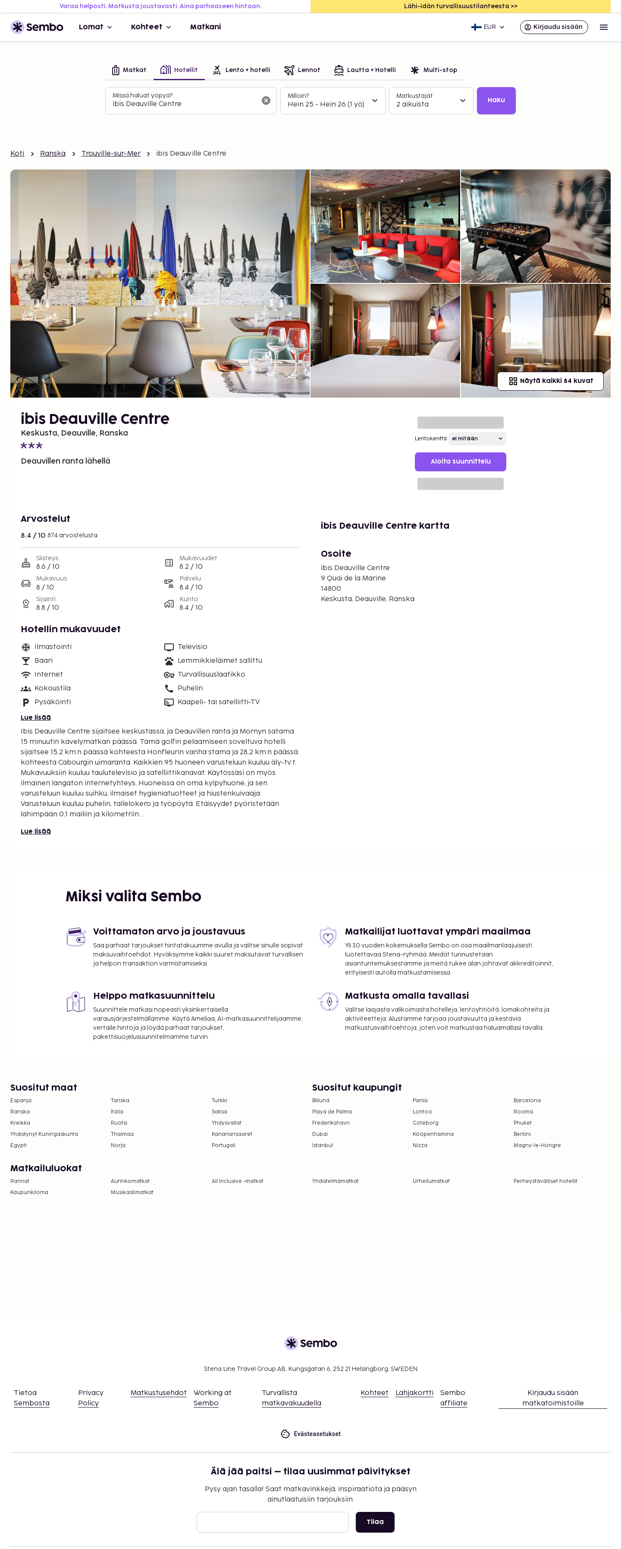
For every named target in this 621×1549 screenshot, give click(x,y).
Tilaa (375, 1522)
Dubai (320, 1134)
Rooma (523, 1112)
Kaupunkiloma (29, 1192)
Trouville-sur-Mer (111, 154)
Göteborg (426, 1123)
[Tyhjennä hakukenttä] (266, 100)
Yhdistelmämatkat (335, 1181)
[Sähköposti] (273, 1522)
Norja (118, 1145)
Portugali (223, 1145)
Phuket (523, 1123)
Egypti (18, 1145)
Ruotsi (119, 1123)
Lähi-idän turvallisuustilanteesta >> (461, 6)
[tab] (129, 71)
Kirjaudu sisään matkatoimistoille (553, 1398)
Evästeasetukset (311, 1434)
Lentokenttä (431, 439)
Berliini (522, 1134)
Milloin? (298, 96)
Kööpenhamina (433, 1134)
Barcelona (527, 1100)
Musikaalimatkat (132, 1192)
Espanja (20, 1100)
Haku (496, 100)
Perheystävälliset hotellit (545, 1181)
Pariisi (420, 1100)
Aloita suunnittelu (461, 461)
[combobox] (184, 104)
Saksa (219, 1112)
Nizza (420, 1145)
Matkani (205, 27)
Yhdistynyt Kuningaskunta (44, 1134)
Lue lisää (36, 718)
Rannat (19, 1181)
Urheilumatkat (431, 1181)
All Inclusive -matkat (237, 1181)
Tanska (120, 1100)
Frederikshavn (331, 1123)
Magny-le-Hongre (537, 1145)
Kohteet (152, 27)
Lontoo (422, 1112)
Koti (17, 154)
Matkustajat (414, 96)
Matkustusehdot (159, 1393)
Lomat (96, 27)
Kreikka (20, 1123)
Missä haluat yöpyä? (142, 95)
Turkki (219, 1100)
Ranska (53, 154)
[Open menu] (604, 27)
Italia (117, 1112)
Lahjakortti (414, 1393)
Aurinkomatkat (130, 1181)
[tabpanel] (310, 101)
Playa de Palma (332, 1112)
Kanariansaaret (232, 1134)
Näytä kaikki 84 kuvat (550, 381)
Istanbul (322, 1145)
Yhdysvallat (227, 1123)
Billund (320, 1100)
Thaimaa (122, 1134)
